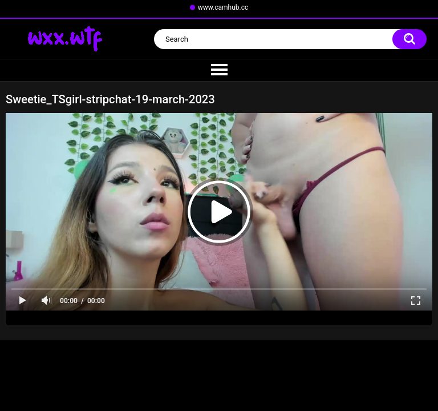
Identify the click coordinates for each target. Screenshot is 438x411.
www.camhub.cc (223, 7)
